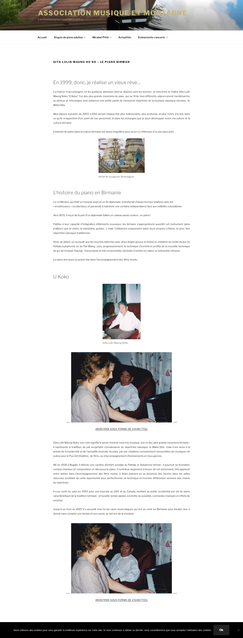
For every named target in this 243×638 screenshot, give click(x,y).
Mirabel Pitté (102, 37)
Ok (221, 630)
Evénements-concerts (153, 37)
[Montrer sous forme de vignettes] (121, 428)
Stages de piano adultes (70, 37)
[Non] (238, 630)
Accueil (42, 37)
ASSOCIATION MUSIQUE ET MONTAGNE (112, 13)
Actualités (124, 37)
